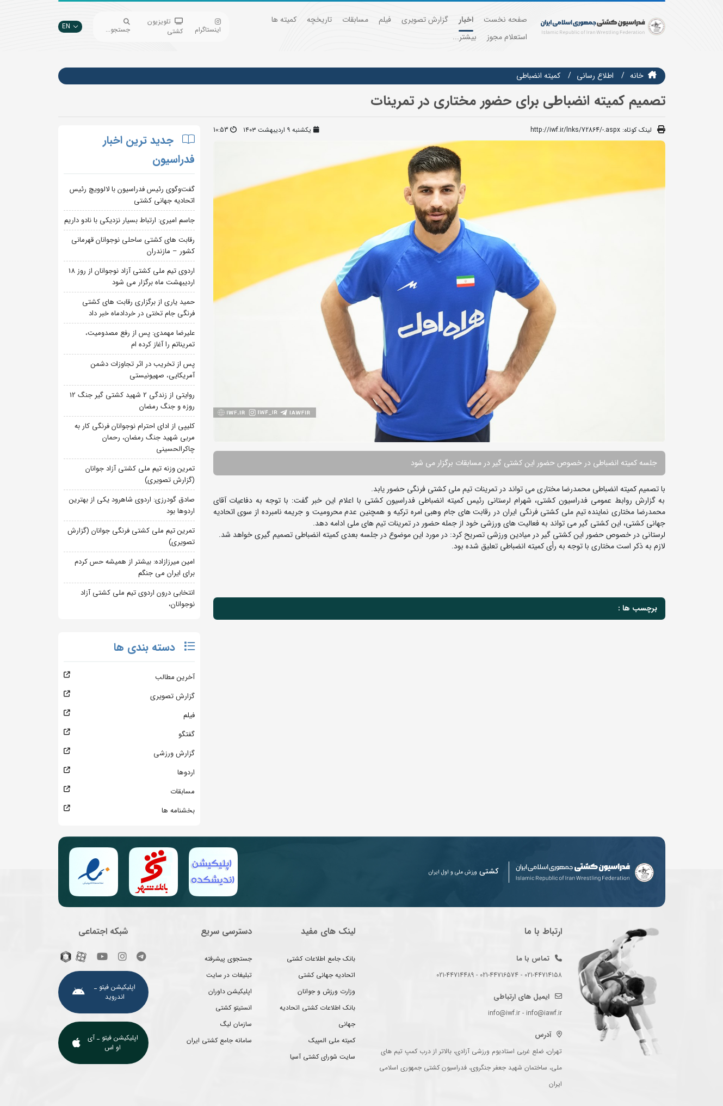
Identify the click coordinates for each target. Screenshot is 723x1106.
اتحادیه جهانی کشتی (326, 975)
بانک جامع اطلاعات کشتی (321, 959)
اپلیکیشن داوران (230, 991)
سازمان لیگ (236, 1024)
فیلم (385, 20)
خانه (637, 76)
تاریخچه (319, 20)
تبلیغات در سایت (229, 975)
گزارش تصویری (424, 20)
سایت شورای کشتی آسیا (322, 1057)
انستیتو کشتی (233, 1008)
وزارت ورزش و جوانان (326, 991)
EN (70, 26)
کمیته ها (283, 20)
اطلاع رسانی (595, 76)
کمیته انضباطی (538, 76)
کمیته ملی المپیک (331, 1040)
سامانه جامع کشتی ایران (219, 1040)
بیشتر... (465, 37)
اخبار (466, 20)
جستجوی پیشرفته (228, 959)
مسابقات (355, 20)
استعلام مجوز (507, 37)
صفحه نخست (505, 20)
